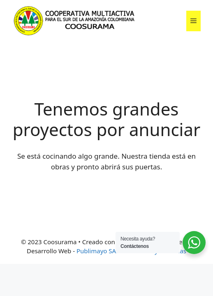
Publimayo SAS (97, 251)
